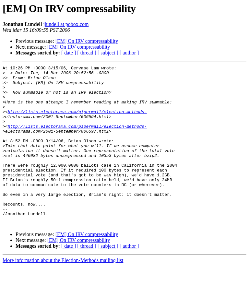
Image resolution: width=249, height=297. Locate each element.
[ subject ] (108, 52)
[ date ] (68, 52)
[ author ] (129, 52)
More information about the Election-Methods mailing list (63, 291)
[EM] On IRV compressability (86, 41)
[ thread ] (86, 52)
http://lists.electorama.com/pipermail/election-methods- (77, 121)
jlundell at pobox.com (66, 24)
